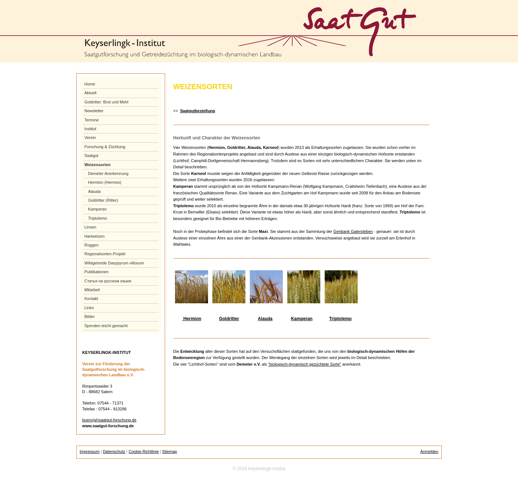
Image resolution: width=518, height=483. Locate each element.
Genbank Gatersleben (353, 231)
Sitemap (169, 451)
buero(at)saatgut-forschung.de (109, 420)
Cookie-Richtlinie (144, 451)
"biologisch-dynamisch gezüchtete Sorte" (304, 364)
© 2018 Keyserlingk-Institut (259, 468)
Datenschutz (114, 451)
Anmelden (429, 451)
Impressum (89, 451)
